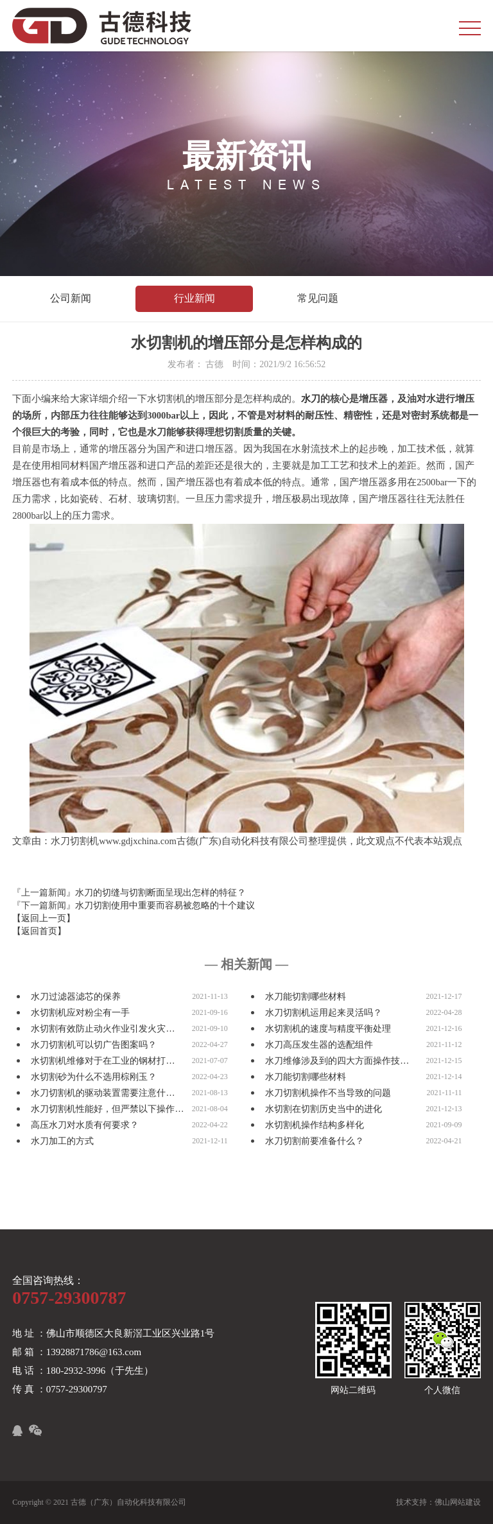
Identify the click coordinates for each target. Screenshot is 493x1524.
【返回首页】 (39, 931)
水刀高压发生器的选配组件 (319, 1045)
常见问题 (317, 298)
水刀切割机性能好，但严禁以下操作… (107, 1109)
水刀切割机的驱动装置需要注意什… (103, 1093)
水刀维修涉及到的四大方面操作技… (337, 1061)
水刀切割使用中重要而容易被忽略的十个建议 (165, 905)
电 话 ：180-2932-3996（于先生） (82, 1370)
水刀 (310, 399)
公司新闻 (70, 298)
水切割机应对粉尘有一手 (80, 1012)
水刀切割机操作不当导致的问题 (328, 1093)
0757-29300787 (69, 1298)
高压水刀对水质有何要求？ (85, 1125)
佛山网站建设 (458, 1502)
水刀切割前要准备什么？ (314, 1141)
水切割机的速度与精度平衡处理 (328, 1029)
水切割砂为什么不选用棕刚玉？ (94, 1077)
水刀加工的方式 (62, 1141)
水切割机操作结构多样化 (314, 1125)
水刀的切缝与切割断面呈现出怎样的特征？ (160, 892)
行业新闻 (194, 298)
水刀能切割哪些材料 (305, 996)
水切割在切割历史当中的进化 (323, 1109)
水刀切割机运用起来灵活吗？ (323, 1012)
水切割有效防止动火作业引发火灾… (103, 1029)
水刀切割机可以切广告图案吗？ (94, 1045)
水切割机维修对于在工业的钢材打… (103, 1061)
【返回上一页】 (43, 918)
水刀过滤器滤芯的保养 (76, 996)
